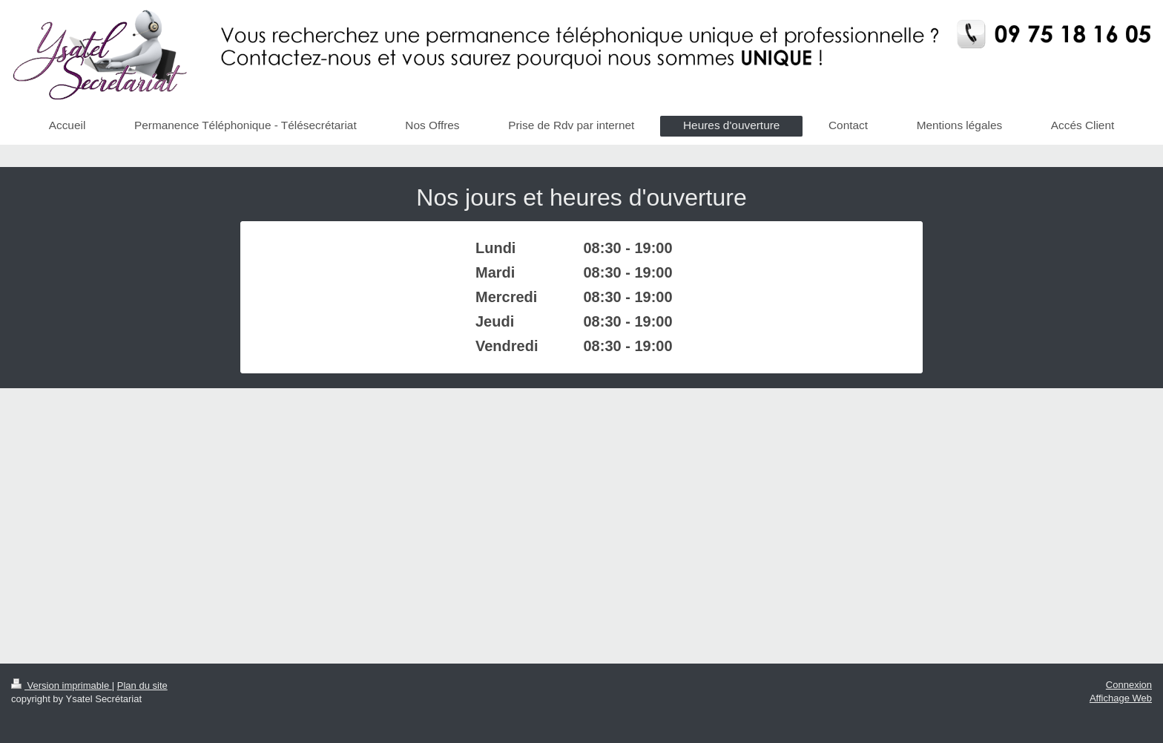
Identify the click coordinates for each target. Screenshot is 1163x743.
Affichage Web (1121, 698)
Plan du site (142, 685)
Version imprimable (61, 685)
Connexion (1129, 684)
